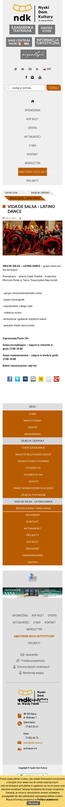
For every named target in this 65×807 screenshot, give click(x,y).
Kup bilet (32, 119)
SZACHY (33, 481)
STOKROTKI (33, 467)
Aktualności (32, 136)
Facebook (26, 77)
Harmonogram (32, 555)
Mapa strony (32, 420)
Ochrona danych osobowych (33, 666)
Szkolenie (32, 548)
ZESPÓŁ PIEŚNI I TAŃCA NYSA (33, 508)
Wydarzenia (32, 110)
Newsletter (32, 163)
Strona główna (32, 101)
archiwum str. (30, 748)
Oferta (32, 128)
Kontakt (32, 154)
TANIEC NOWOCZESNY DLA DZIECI (33, 488)
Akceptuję (33, 803)
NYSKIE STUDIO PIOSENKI (33, 461)
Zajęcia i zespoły (32, 440)
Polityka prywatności (33, 660)
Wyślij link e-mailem (48, 379)
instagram (32, 77)
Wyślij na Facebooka (9, 379)
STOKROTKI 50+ (33, 474)
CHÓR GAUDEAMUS (33, 447)
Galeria (32, 562)
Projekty (32, 180)
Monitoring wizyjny (33, 673)
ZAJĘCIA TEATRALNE (33, 494)
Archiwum (33, 514)
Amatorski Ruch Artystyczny (33, 172)
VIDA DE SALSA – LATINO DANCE (33, 501)
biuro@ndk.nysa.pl (33, 742)
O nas (32, 145)
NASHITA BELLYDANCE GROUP (33, 454)
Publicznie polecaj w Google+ (56, 379)
